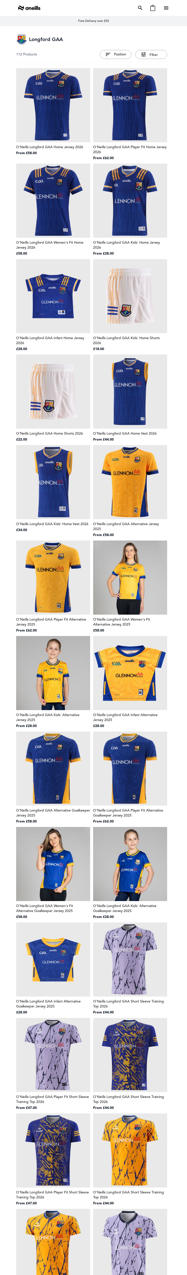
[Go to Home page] (29, 7)
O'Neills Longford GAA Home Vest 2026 (125, 433)
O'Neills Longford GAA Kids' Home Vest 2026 (52, 524)
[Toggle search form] (139, 8)
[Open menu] (166, 8)
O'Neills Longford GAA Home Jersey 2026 (49, 147)
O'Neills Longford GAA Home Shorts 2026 (49, 433)
